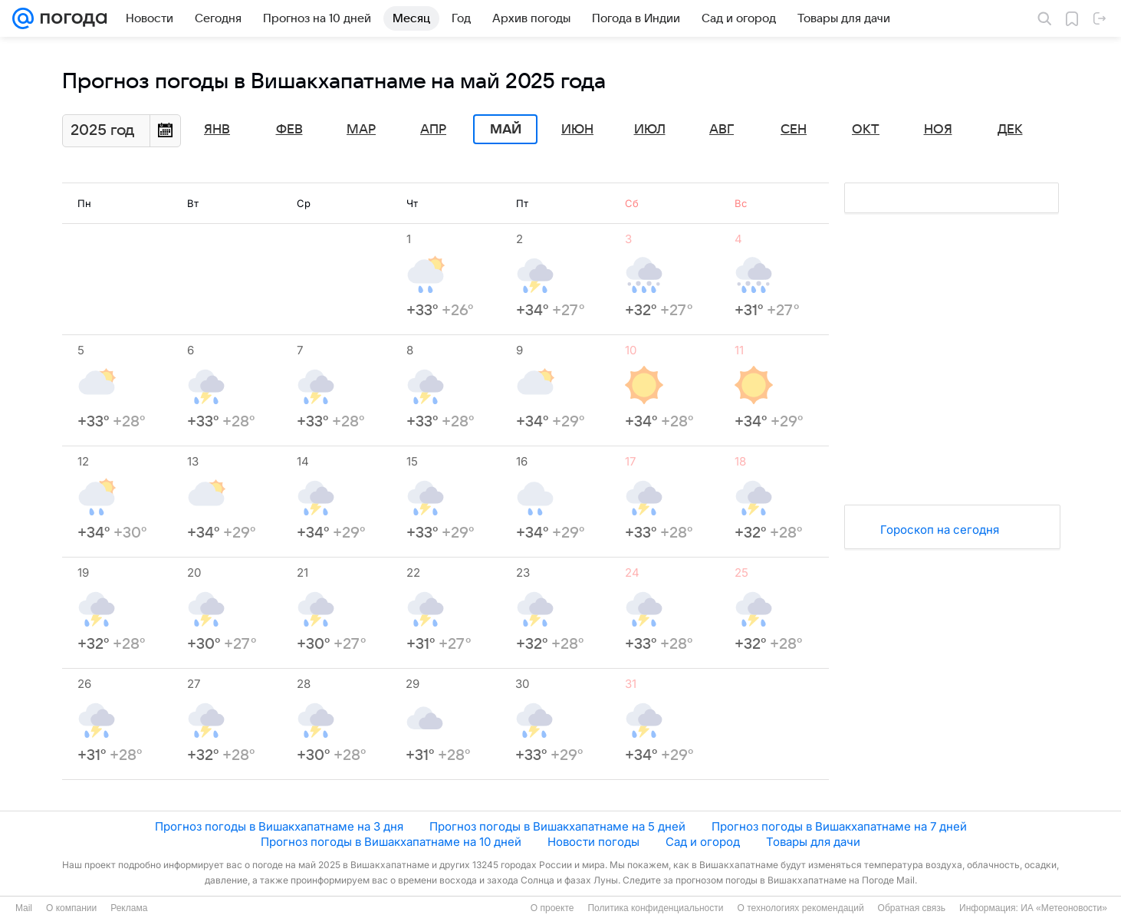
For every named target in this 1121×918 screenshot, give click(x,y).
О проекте (552, 908)
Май (505, 130)
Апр (433, 130)
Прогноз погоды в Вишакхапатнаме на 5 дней (557, 826)
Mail (23, 908)
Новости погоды (593, 841)
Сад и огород (703, 841)
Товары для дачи (813, 841)
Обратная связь (911, 908)
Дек (1010, 130)
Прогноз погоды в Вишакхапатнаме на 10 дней (391, 841)
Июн (577, 130)
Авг (721, 130)
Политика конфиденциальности (655, 908)
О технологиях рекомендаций (800, 908)
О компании (71, 908)
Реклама (128, 908)
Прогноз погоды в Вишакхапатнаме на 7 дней (839, 826)
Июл (650, 130)
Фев (289, 130)
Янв (217, 130)
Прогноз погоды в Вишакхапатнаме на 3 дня (279, 826)
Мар (361, 130)
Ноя (938, 130)
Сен (794, 130)
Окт (865, 130)
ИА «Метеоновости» (1064, 908)
